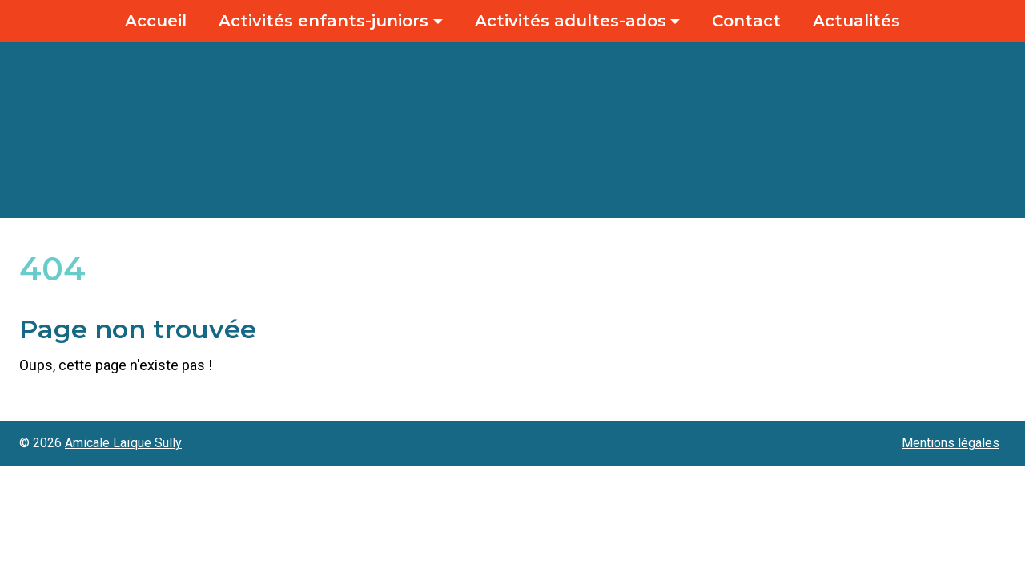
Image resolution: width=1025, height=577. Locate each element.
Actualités (856, 20)
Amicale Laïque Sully (123, 442)
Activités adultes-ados (570, 20)
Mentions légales (950, 443)
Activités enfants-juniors (323, 20)
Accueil (156, 20)
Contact (746, 20)
